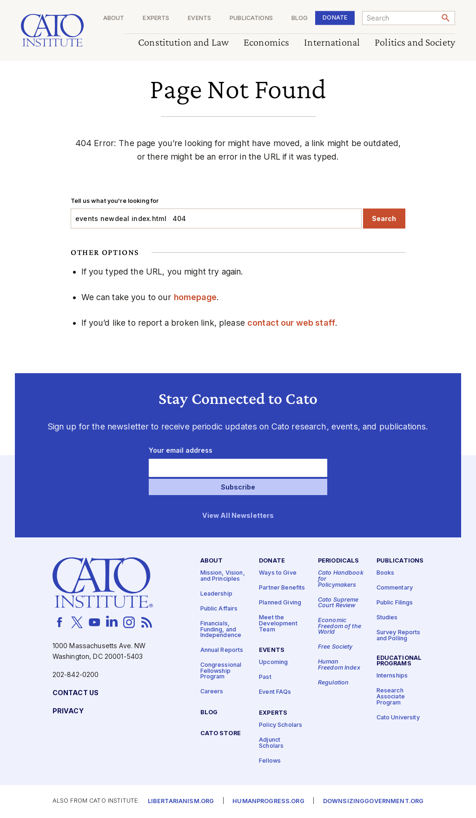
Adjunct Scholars (271, 743)
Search (384, 218)
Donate (335, 17)
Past (265, 677)
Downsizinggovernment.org (373, 801)
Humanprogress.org (268, 801)
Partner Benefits (282, 588)
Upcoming (273, 662)
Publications (251, 18)
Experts (156, 18)
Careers (212, 692)
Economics (266, 42)
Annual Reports (222, 650)
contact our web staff (291, 323)
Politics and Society (415, 42)
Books (386, 573)
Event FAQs (275, 692)
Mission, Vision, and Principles (222, 576)
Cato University (398, 717)
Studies (387, 618)
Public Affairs (219, 608)
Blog (299, 18)
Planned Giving (280, 603)
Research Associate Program (391, 696)
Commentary (395, 588)
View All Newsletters (238, 515)
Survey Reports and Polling (399, 636)
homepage (195, 297)
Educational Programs (399, 661)
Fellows (270, 761)
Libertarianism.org (181, 801)
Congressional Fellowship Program (221, 671)
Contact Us (76, 692)
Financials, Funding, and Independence (221, 629)
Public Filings (395, 603)
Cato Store (220, 734)
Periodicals (338, 561)
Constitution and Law (183, 42)
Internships (392, 676)
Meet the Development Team (278, 623)
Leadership (216, 593)
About (114, 18)
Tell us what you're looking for (115, 200)
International (332, 42)
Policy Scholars (280, 725)
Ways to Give (278, 573)
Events (199, 18)
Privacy (68, 710)
